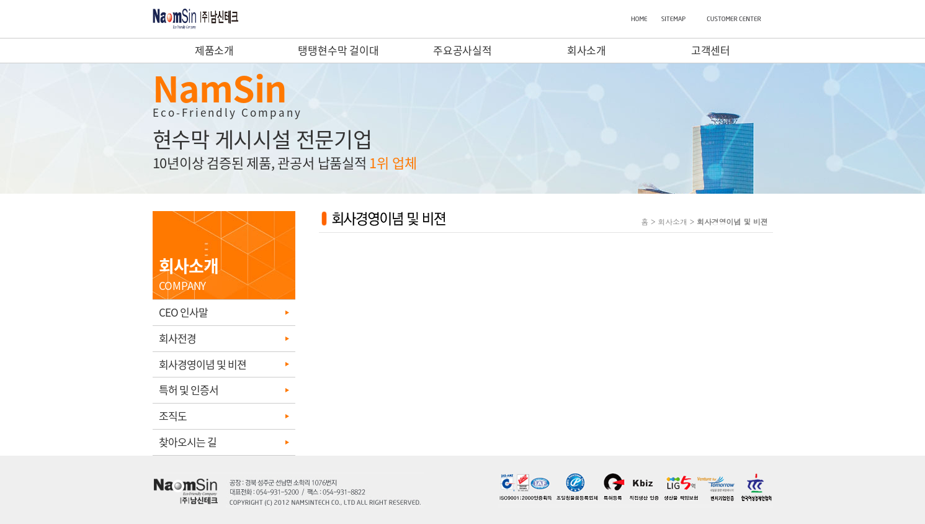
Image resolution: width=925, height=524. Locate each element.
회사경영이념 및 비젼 (202, 364)
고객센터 (711, 50)
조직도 (173, 415)
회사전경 (177, 338)
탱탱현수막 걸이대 (338, 50)
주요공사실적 (462, 50)
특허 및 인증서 (188, 389)
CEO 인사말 (183, 312)
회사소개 (587, 50)
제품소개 (215, 50)
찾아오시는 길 (188, 441)
